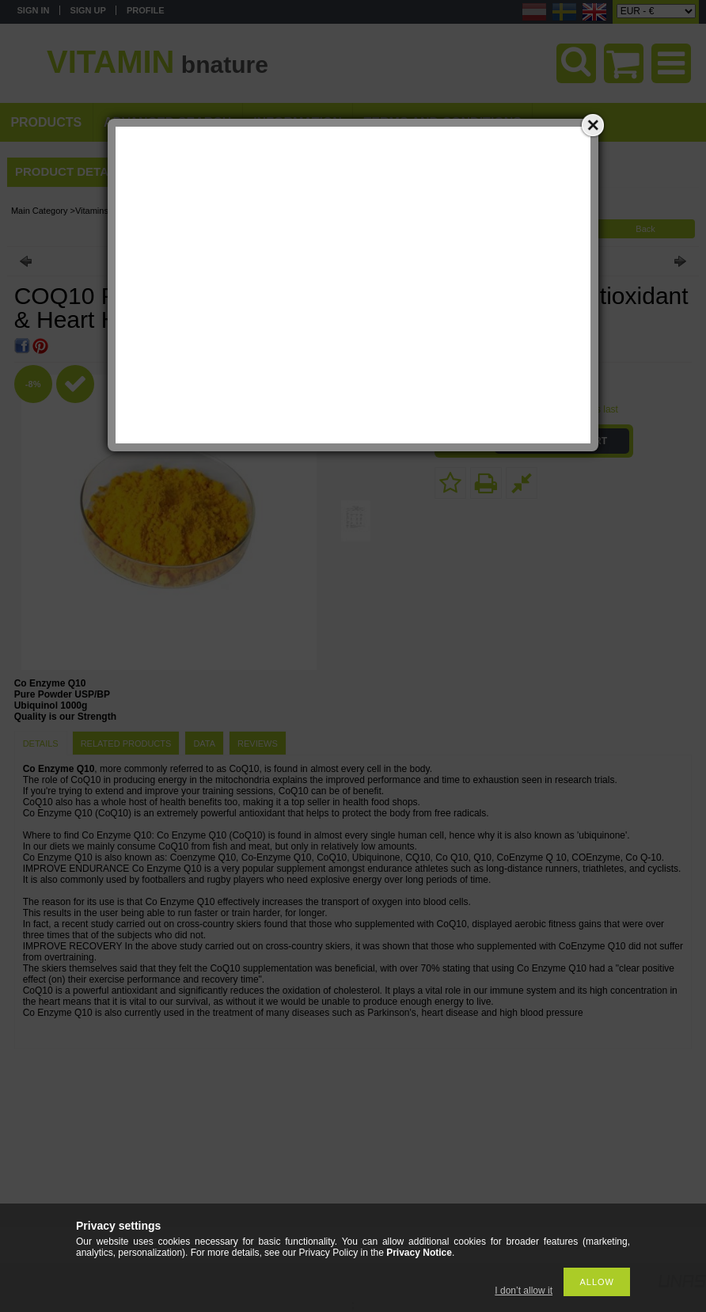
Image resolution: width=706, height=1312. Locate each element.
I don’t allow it (523, 1290)
